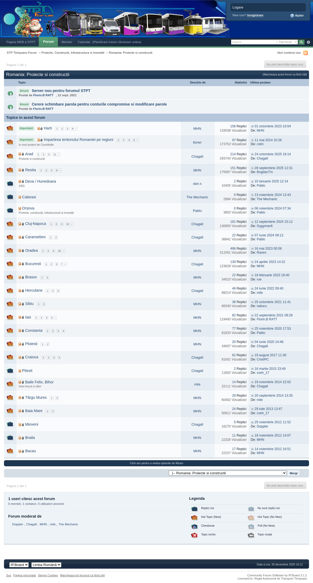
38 (234, 302)
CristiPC (263, 359)
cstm (260, 144)
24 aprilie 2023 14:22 (270, 262)
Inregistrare (255, 15)
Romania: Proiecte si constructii (131, 52)
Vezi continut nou (289, 52)
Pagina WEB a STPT (20, 42)
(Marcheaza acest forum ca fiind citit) (285, 74)
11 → (56, 154)
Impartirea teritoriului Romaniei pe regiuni (78, 139)
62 (234, 355)
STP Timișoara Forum (22, 52)
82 (234, 315)
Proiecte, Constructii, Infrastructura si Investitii (72, 52)
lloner (197, 142)
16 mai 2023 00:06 (268, 248)
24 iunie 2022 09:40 (269, 288)
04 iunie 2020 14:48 (269, 342)
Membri (67, 42)
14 (234, 382)
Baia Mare (34, 411)
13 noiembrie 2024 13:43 (273, 195)
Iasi (28, 317)
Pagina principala (24, 575)
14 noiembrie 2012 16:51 (273, 449)
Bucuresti (33, 264)
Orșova (28, 208)
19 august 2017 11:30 (270, 355)
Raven (261, 252)
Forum (48, 42)
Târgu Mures (36, 397)
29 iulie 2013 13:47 (268, 409)
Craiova (31, 357)
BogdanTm (265, 172)
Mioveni (31, 424)
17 (234, 449)
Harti (48, 128)
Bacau (30, 451)
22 (234, 235)
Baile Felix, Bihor (39, 382)
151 (233, 168)
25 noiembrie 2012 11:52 (273, 422)
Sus (8, 575)
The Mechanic (197, 197)
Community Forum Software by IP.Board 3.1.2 (277, 575)
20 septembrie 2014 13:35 (274, 395)
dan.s (197, 184)
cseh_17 (263, 373)
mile (260, 293)
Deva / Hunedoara (40, 181)
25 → (61, 251)
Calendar (84, 42)
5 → (136, 140)
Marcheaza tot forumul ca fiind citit (82, 575)
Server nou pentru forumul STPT (61, 91)
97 (234, 140)
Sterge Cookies (48, 575)
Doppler (262, 426)
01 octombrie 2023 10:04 (273, 126)
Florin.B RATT (43, 95)
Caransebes (35, 237)
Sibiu (29, 303)
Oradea (31, 250)
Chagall (197, 156)
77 (234, 328)
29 (234, 395)
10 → (69, 224)
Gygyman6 (265, 226)
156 (233, 126)
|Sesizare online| (129, 42)
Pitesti (27, 370)
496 (233, 248)
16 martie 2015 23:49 (270, 369)
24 (234, 409)
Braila (30, 437)
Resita (30, 170)
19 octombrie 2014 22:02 (273, 382)
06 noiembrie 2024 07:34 (273, 208)
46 (234, 288)
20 (234, 342)
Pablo (261, 185)
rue (259, 279)
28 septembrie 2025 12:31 (274, 168)
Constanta (34, 330)
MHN (197, 129)
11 (234, 435)
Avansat (308, 42)
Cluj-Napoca (35, 223)
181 (233, 222)
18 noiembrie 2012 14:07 (273, 435)
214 (233, 154)
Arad (29, 154)
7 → (63, 264)
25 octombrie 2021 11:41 (273, 302)
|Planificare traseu (105, 42)
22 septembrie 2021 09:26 (274, 315)
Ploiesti (31, 344)
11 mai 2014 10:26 (268, 140)
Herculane (34, 290)
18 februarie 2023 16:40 (272, 275)
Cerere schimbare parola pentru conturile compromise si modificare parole (99, 104)
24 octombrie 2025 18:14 (273, 154)
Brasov (31, 277)
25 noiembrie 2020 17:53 (273, 328)
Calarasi (29, 197)
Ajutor (297, 16)
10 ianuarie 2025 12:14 (271, 181)
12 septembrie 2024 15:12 (274, 222)
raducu (262, 306)
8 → (74, 128)
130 (233, 262)
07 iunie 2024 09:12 (269, 235)
